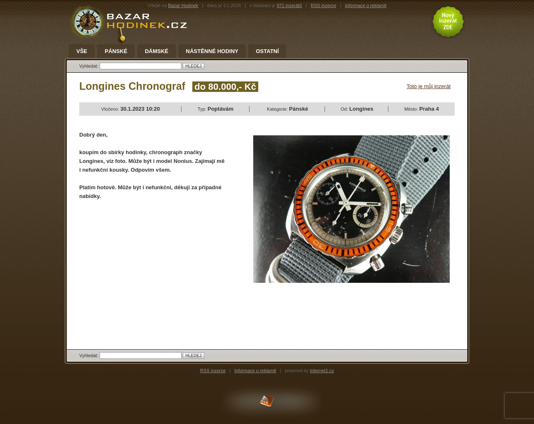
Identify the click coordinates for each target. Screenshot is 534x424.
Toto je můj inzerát (429, 86)
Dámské (156, 51)
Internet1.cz (322, 370)
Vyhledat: (89, 66)
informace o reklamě (366, 5)
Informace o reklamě (255, 370)
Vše (82, 51)
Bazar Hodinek (183, 5)
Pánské (116, 51)
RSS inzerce (323, 5)
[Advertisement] (149, 267)
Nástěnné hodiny (212, 51)
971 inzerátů (289, 5)
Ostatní (267, 51)
